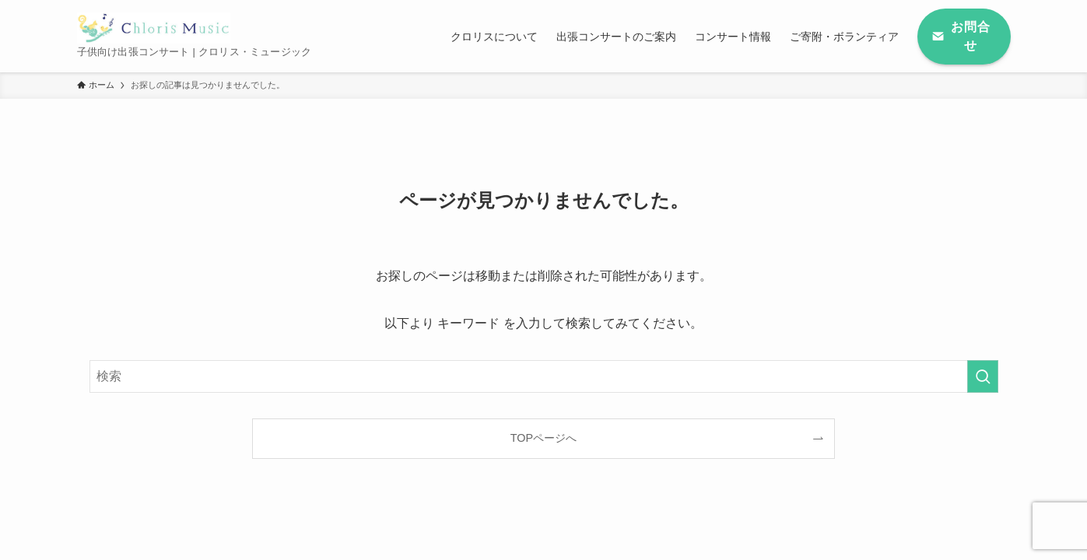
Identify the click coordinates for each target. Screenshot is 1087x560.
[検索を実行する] (982, 376)
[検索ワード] (543, 376)
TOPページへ (543, 438)
